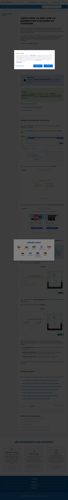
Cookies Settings (20, 65)
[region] (34, 59)
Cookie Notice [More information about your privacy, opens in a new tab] (19, 62)
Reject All (38, 65)
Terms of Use (32, 55)
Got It (48, 65)
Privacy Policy (38, 59)
